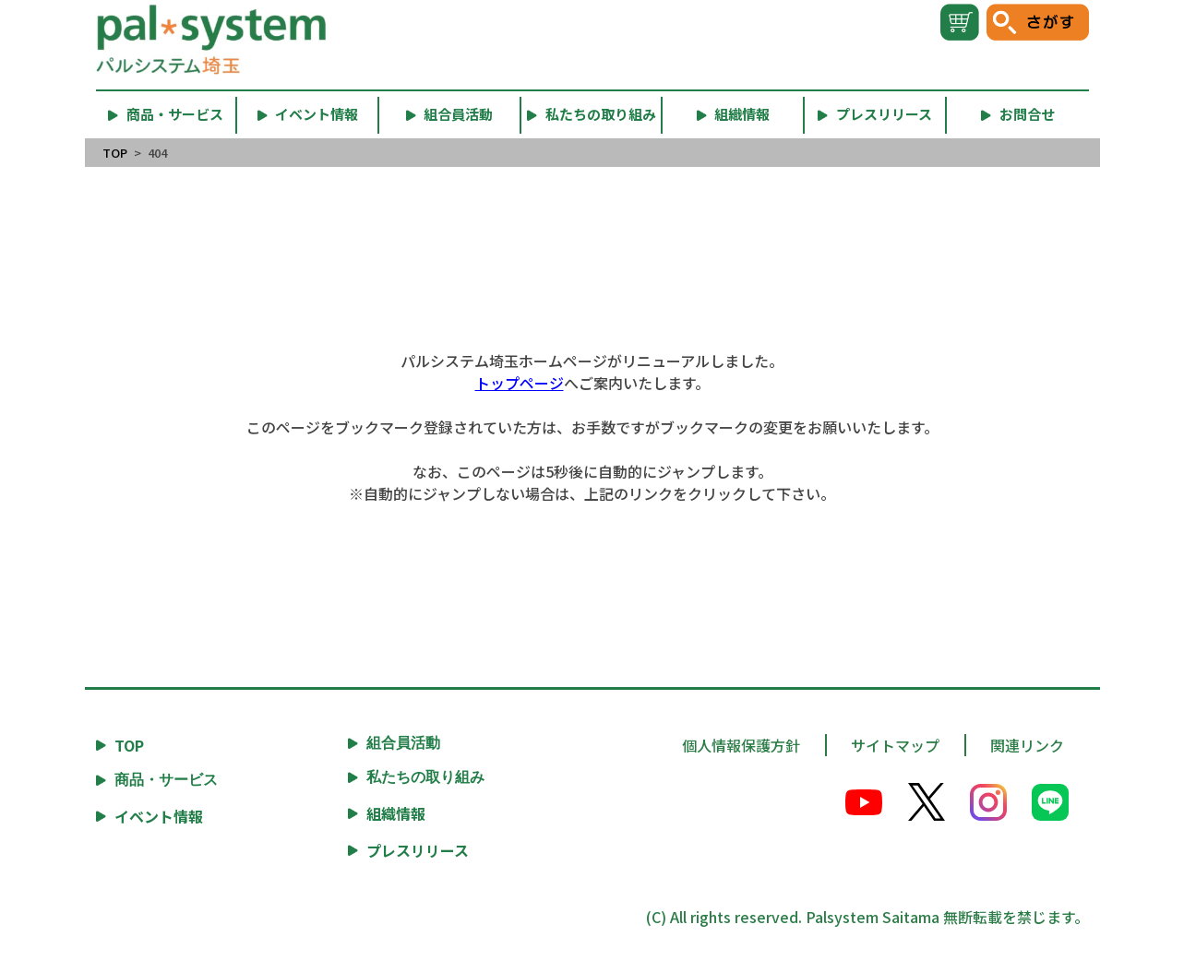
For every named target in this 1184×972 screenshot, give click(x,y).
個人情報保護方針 (741, 745)
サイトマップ (895, 745)
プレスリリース (417, 850)
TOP (114, 152)
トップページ (519, 383)
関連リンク (1027, 745)
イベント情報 (158, 816)
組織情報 (395, 813)
